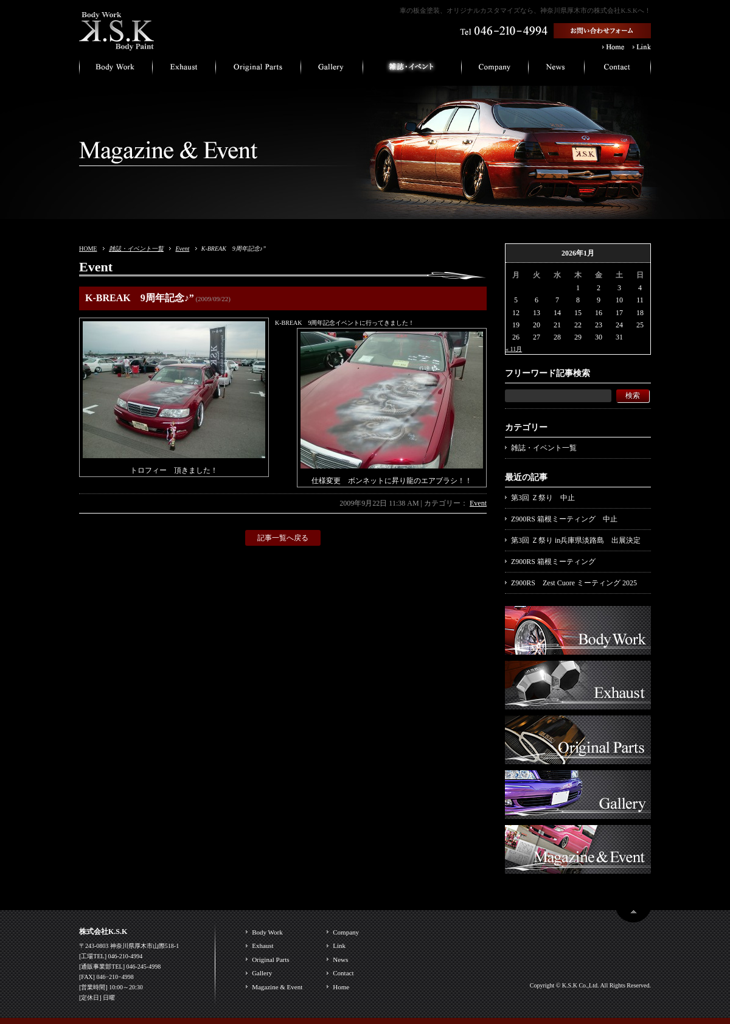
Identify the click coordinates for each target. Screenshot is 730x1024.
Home (341, 987)
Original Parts (270, 959)
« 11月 (514, 349)
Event (182, 248)
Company (346, 932)
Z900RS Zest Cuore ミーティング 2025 (574, 583)
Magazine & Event (277, 987)
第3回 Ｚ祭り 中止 (543, 497)
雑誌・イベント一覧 (136, 248)
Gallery (262, 973)
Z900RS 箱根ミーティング (553, 561)
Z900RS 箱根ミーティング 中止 (564, 519)
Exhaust (262, 945)
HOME (88, 248)
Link (339, 945)
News (340, 959)
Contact (343, 973)
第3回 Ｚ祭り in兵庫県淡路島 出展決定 (576, 540)
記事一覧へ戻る (282, 538)
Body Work (267, 932)
